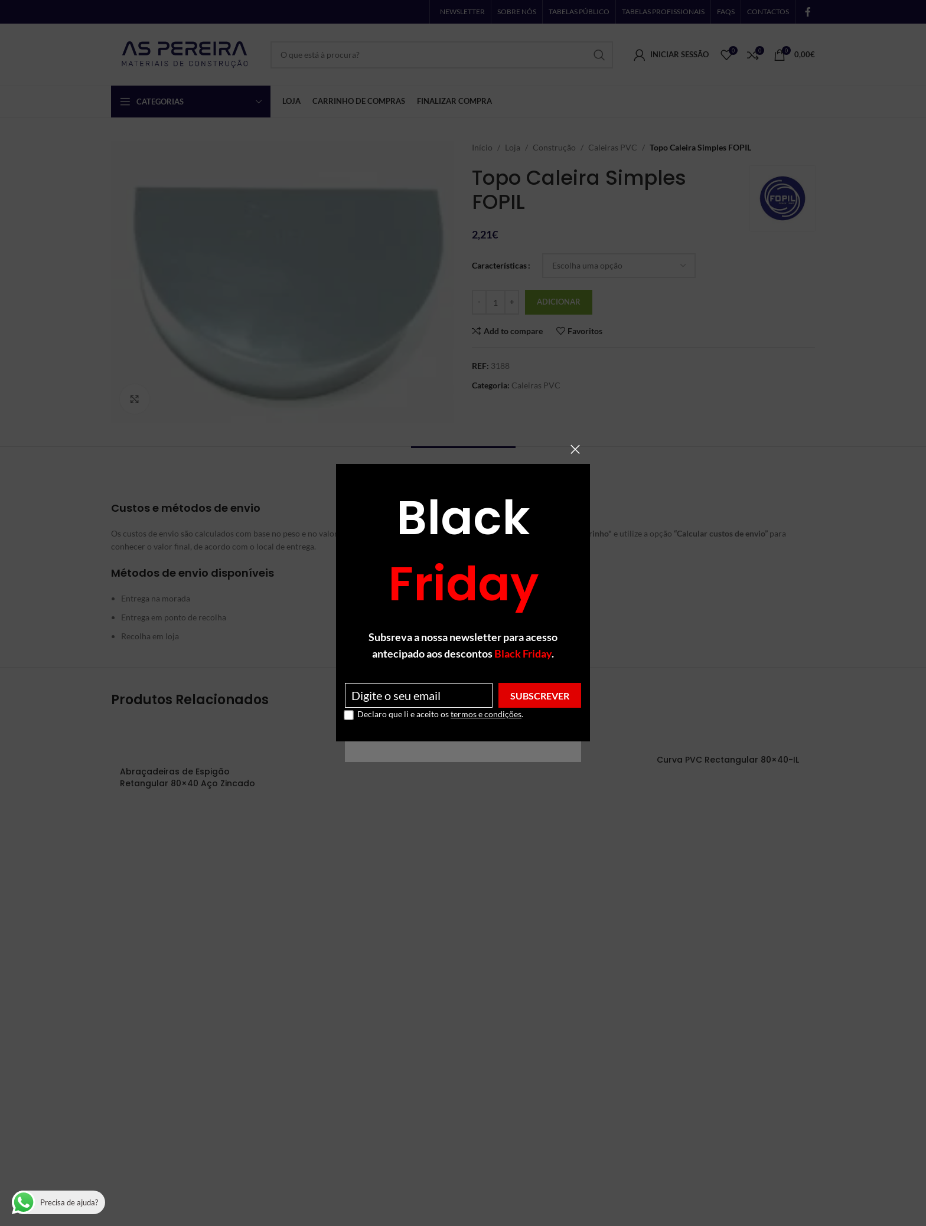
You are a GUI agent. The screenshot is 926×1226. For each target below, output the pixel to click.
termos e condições (486, 714)
